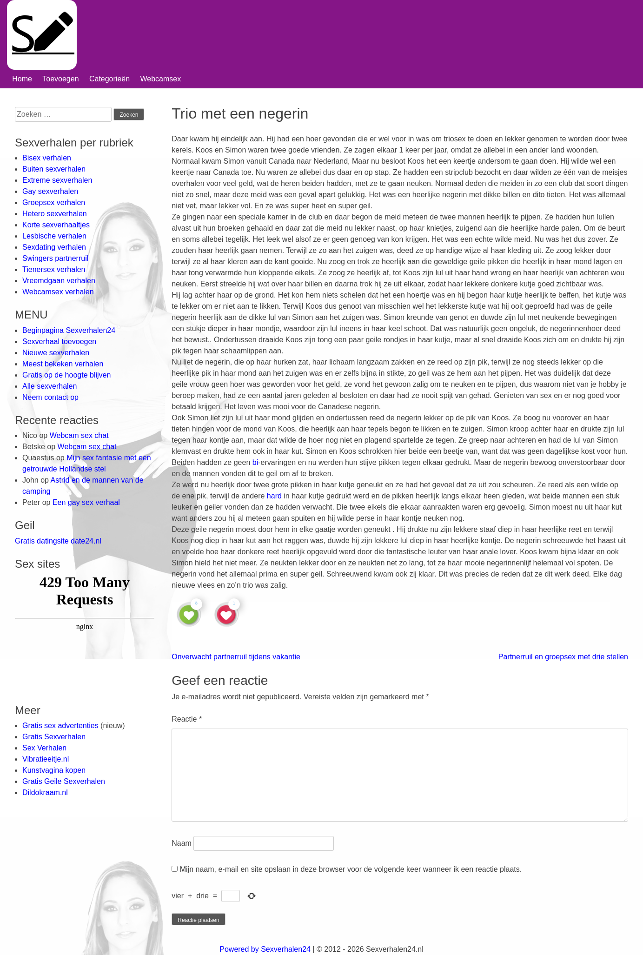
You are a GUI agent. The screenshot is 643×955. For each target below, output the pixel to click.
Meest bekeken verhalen (62, 364)
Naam (182, 843)
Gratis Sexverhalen (54, 737)
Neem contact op (50, 397)
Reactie (187, 719)
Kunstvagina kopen (54, 770)
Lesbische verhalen (54, 236)
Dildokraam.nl (45, 792)
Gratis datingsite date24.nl (58, 541)
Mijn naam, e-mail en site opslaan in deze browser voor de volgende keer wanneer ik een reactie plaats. (351, 869)
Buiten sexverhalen (54, 169)
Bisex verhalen (46, 158)
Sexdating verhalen (54, 247)
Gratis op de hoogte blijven (66, 375)
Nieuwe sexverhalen (55, 353)
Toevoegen (60, 79)
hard (274, 496)
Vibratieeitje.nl (45, 759)
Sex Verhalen (44, 748)
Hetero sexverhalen (54, 214)
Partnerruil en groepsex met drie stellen (563, 657)
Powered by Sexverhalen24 (265, 949)
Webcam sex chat (79, 435)
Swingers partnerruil (55, 258)
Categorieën (109, 79)
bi (255, 462)
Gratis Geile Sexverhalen (63, 781)
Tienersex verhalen (53, 269)
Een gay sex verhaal (86, 502)
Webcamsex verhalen (58, 292)
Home (22, 79)
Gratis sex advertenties (61, 726)
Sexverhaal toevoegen (59, 341)
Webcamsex (160, 79)
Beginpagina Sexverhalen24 (68, 330)
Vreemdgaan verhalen (58, 281)
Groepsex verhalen (53, 202)
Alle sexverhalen (49, 386)
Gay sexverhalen (50, 191)
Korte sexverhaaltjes (56, 225)
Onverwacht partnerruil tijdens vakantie (236, 657)
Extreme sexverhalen (57, 180)
